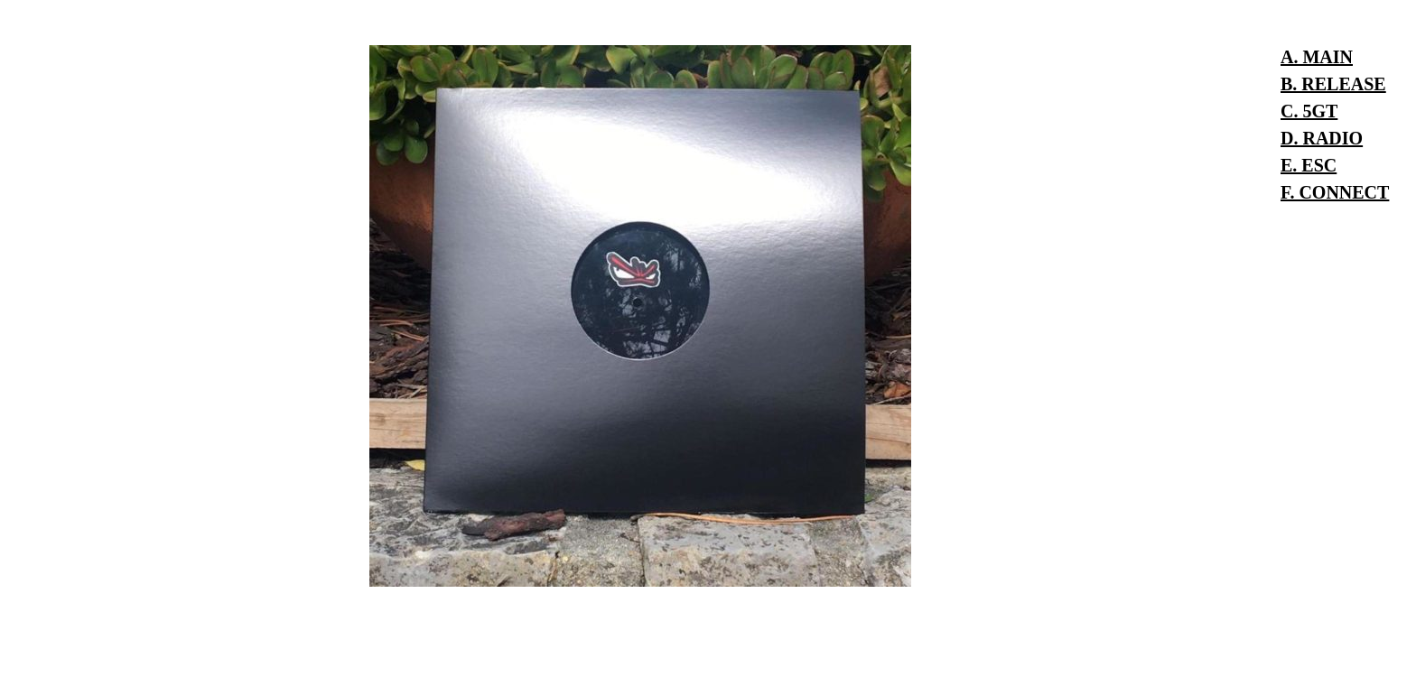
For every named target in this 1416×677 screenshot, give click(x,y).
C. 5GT (1309, 111)
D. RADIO (1322, 138)
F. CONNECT (1335, 192)
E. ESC (1309, 165)
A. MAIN (1317, 57)
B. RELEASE (1333, 84)
